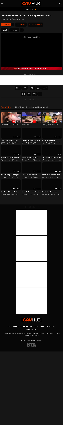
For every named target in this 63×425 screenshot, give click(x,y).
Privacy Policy (31, 329)
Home (10, 326)
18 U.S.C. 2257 (50, 326)
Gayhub (28, 341)
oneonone (14, 30)
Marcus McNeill (35, 25)
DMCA (42, 326)
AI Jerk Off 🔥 (31, 9)
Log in (22, 326)
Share (29, 94)
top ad (5, 30)
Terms (36, 326)
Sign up (16, 326)
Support (29, 326)
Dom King (20, 25)
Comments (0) (35, 94)
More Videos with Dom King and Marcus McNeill (31, 107)
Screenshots (23, 94)
